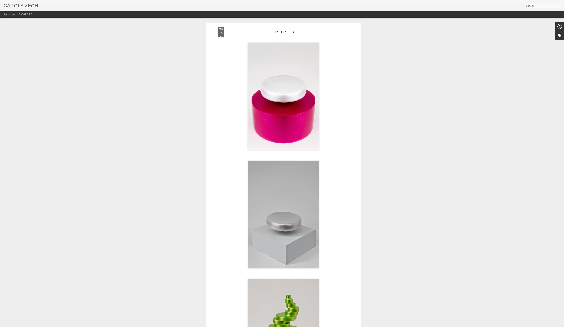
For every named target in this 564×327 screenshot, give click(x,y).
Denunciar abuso (307, 325)
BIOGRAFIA (25, 14)
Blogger (295, 325)
